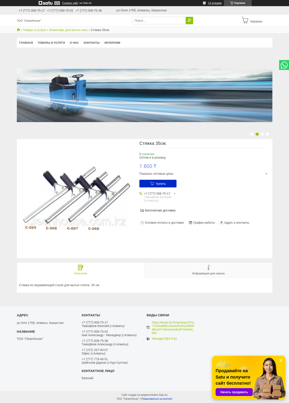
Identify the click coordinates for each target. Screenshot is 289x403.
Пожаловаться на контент (156, 398)
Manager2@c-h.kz (164, 338)
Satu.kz (163, 394)
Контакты (92, 42)
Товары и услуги (34, 30)
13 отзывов (215, 3)
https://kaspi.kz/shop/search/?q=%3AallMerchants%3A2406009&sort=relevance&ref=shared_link (173, 328)
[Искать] (189, 20)
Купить (161, 183)
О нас (74, 42)
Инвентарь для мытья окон (68, 30)
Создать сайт (70, 3)
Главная (26, 42)
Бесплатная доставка (160, 210)
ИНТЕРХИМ (112, 42)
